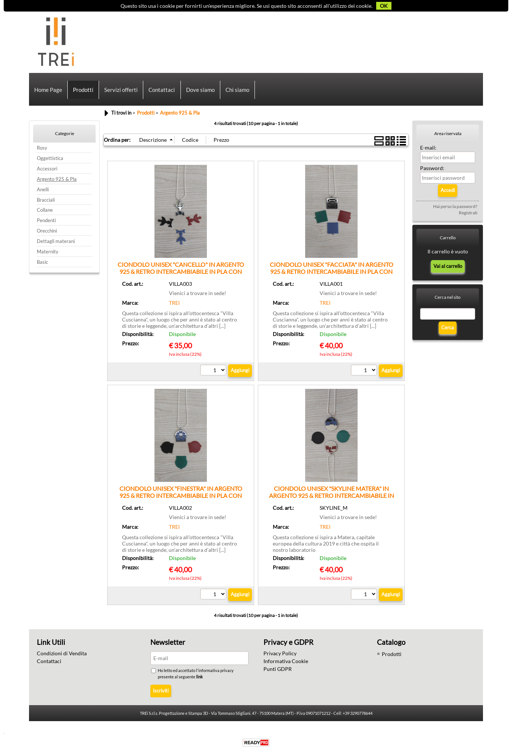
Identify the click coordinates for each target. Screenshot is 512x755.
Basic (42, 264)
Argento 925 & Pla (57, 181)
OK (384, 6)
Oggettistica (50, 160)
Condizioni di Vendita (62, 655)
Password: (432, 170)
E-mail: (428, 149)
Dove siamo (200, 90)
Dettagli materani (56, 243)
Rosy (42, 150)
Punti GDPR (277, 671)
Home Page (48, 90)
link (200, 678)
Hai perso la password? (455, 208)
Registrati (468, 214)
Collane (45, 212)
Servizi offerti (121, 90)
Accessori (47, 170)
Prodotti (83, 90)
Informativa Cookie (285, 663)
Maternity (47, 253)
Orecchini (47, 233)
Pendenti (46, 222)
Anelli (43, 191)
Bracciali (46, 201)
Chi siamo (237, 90)
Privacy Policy (280, 655)
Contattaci (161, 90)
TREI (174, 304)
